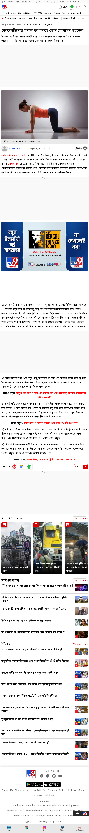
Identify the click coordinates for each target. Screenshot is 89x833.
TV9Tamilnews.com (72, 810)
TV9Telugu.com (71, 805)
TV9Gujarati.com (33, 810)
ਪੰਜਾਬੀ (46, 1)
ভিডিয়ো (6, 644)
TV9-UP (76, 1)
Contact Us (7, 790)
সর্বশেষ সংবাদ (10, 580)
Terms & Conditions (43, 795)
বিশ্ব (84, 13)
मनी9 (69, 1)
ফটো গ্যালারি (45, 18)
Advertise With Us (35, 790)
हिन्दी (3, 1)
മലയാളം (61, 1)
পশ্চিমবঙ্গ (57, 13)
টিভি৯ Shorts (10, 18)
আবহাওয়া (56, 18)
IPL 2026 (38, 13)
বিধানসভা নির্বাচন (25, 13)
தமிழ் (53, 1)
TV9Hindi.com (16, 805)
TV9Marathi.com (13, 810)
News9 (10, 1)
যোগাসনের (13, 164)
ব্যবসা (73, 13)
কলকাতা (47, 13)
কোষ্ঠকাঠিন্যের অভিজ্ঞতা (13, 155)
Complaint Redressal (58, 790)
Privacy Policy (78, 790)
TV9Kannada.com (52, 805)
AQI (65, 7)
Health (19, 24)
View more (79, 518)
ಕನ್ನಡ (17, 1)
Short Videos (11, 518)
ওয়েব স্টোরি (32, 18)
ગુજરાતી (38, 1)
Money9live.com (44, 815)
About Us (19, 790)
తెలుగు (24, 1)
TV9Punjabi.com (52, 810)
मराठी (31, 1)
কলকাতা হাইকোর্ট (69, 18)
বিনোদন (66, 13)
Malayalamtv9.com (24, 815)
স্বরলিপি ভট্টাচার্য (14, 148)
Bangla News (7, 24)
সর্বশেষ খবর (11, 13)
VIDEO (22, 18)
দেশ (79, 13)
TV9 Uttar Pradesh (64, 815)
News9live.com (33, 805)
